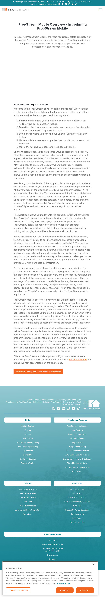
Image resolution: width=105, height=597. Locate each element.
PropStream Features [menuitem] (77, 420)
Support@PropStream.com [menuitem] (25, 2)
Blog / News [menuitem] (28, 438)
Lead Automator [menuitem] (77, 438)
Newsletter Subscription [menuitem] (52, 544)
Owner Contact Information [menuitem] (77, 451)
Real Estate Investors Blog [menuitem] (28, 442)
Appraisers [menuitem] (27, 514)
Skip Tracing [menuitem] (77, 442)
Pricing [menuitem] (28, 430)
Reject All (64, 590)
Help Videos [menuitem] (77, 518)
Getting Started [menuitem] (27, 426)
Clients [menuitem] (27, 483)
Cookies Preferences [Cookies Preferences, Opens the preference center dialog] (18, 590)
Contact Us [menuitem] (28, 455)
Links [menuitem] (27, 420)
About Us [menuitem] (52, 540)
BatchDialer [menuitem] (77, 471)
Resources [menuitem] (77, 483)
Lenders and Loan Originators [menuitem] (28, 510)
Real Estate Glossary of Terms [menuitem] (77, 501)
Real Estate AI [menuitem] (77, 430)
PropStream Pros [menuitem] (77, 522)
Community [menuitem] (52, 4)
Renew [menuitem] (28, 434)
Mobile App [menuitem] (77, 493)
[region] (50, 578)
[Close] (94, 564)
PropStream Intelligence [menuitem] (77, 426)
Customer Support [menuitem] (28, 459)
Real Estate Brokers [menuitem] (28, 497)
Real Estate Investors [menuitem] (28, 489)
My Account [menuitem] (28, 451)
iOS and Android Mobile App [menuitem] (77, 467)
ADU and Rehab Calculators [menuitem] (77, 455)
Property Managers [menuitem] (28, 506)
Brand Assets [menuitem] (52, 555)
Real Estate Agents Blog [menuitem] (28, 446)
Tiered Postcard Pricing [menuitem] (77, 463)
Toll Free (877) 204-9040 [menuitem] (79, 2)
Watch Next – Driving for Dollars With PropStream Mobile (38, 372)
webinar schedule (78, 359)
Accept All (85, 590)
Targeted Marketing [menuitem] (77, 446)
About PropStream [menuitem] (52, 534)
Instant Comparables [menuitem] (77, 434)
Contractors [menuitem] (28, 501)
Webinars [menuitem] (77, 506)
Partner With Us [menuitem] (27, 463)
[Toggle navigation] (100, 9)
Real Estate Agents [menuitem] (28, 493)
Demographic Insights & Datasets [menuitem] (77, 459)
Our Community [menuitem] (77, 514)
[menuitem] (58, 4)
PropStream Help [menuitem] (77, 489)
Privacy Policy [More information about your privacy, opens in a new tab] (63, 583)
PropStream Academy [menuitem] (77, 497)
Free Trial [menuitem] (33, 4)
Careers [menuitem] (52, 559)
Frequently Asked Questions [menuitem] (77, 510)
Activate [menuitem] (42, 4)
